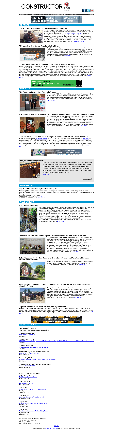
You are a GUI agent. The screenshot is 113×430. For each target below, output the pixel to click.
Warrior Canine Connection (74, 33)
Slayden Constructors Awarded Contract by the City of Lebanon (42, 307)
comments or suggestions (51, 428)
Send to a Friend (49, 14)
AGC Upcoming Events (27, 328)
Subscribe (28, 14)
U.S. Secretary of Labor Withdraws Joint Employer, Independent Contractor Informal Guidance (53, 137)
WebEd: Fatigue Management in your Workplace (33, 347)
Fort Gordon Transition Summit (28, 377)
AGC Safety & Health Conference (29, 353)
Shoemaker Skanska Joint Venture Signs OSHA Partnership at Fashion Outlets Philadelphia (52, 236)
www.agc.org (58, 14)
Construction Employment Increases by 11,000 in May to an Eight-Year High (46, 64)
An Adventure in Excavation (29, 205)
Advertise (56, 426)
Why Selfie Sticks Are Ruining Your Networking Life (38, 189)
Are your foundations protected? (32, 161)
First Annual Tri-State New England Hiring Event (33, 411)
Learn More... (68, 55)
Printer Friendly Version (38, 14)
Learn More (46, 174)
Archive (22, 14)
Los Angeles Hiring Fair (26, 383)
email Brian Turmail (78, 41)
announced (86, 139)
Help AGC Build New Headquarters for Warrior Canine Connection (43, 28)
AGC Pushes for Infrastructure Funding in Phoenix (37, 92)
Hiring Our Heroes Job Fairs (29, 373)
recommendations (41, 139)
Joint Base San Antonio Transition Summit (31, 397)
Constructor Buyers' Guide (70, 14)
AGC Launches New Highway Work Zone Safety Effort (38, 46)
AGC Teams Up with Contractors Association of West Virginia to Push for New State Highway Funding (56, 114)
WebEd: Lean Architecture (27, 335)
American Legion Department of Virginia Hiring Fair (34, 403)
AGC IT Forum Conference (27, 365)
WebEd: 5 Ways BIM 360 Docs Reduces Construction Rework (37, 359)
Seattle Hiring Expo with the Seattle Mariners (32, 389)
